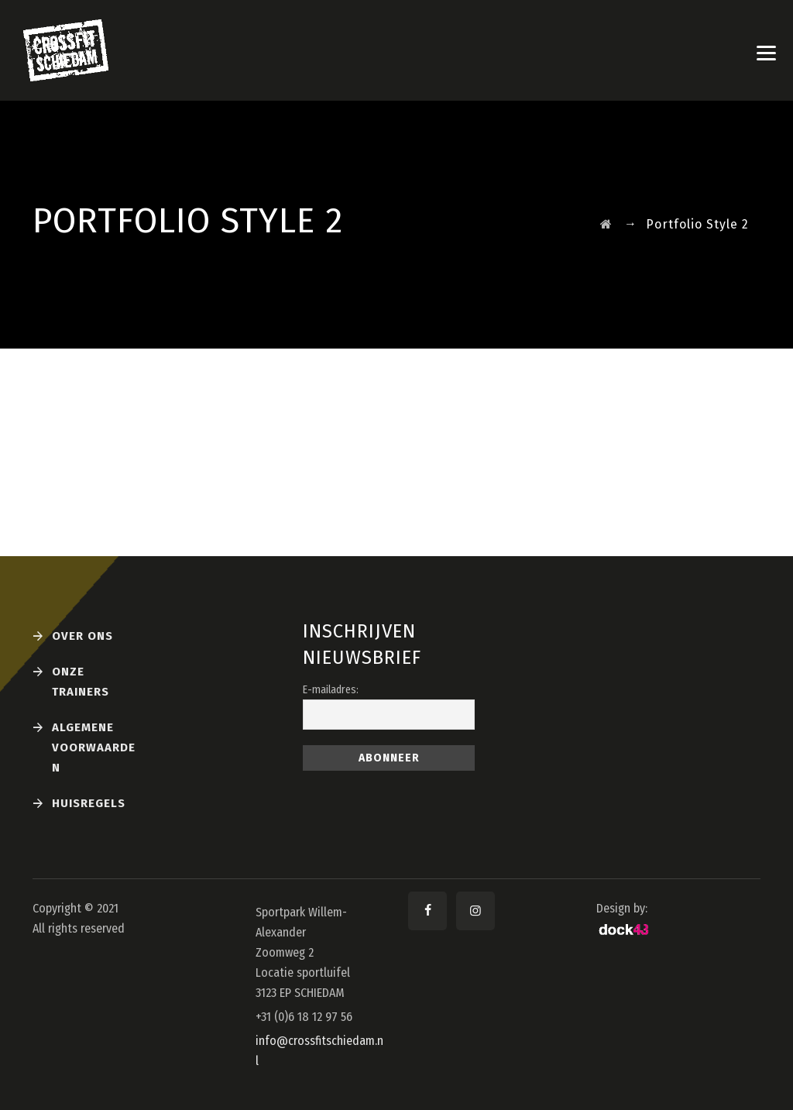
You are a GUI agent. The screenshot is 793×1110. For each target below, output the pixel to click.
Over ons (82, 636)
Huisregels (88, 803)
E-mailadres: (331, 689)
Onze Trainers (80, 682)
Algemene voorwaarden (94, 747)
